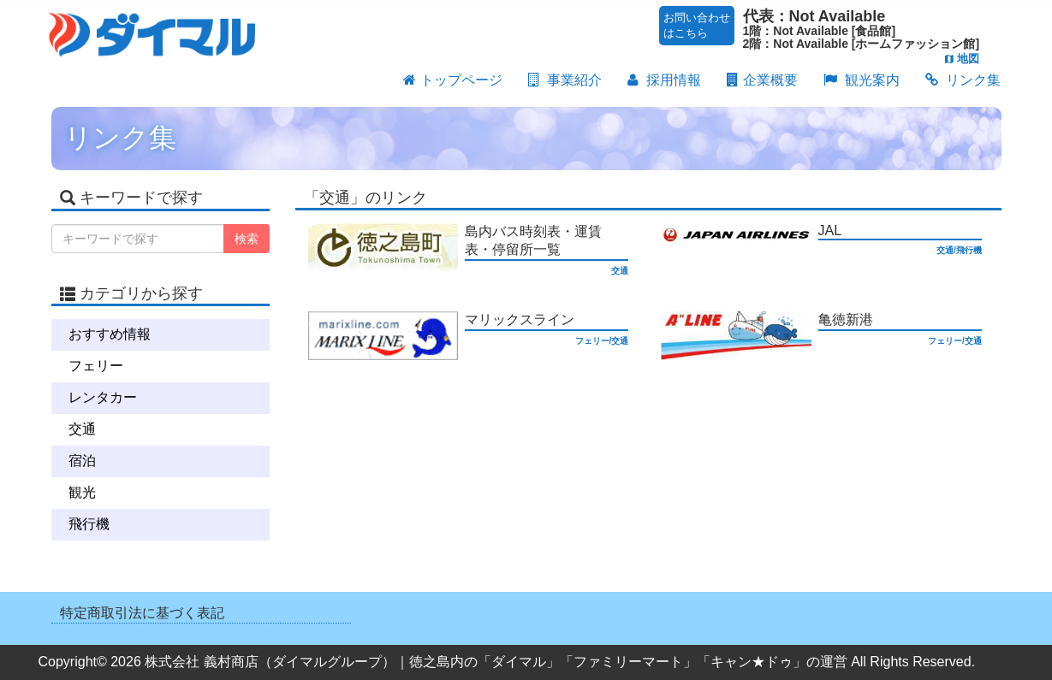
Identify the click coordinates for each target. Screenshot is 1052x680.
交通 (82, 429)
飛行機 (89, 524)
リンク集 (963, 81)
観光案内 (861, 81)
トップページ (452, 81)
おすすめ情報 (109, 334)
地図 (962, 58)
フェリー (95, 365)
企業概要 (762, 81)
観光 (82, 492)
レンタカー (102, 397)
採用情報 (664, 81)
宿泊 (82, 460)
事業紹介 (565, 81)
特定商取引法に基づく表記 (142, 613)
